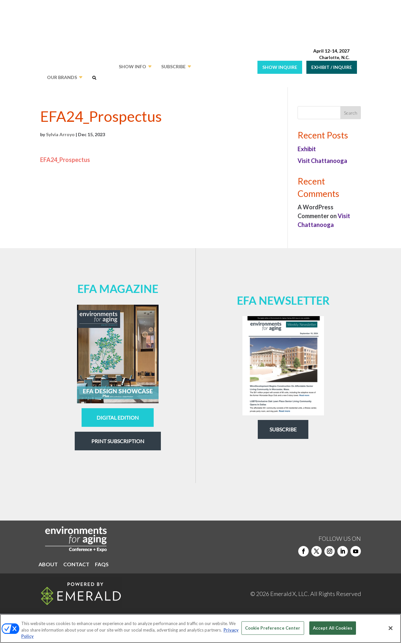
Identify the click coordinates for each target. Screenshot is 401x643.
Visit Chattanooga (322, 160)
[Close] (390, 628)
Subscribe (283, 429)
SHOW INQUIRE (279, 67)
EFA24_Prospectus (65, 159)
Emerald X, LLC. (289, 593)
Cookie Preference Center (273, 627)
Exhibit (307, 149)
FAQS (102, 564)
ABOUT (48, 564)
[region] (200, 628)
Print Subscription (117, 441)
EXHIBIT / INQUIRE (331, 67)
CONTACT (76, 564)
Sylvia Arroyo (60, 134)
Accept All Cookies (332, 627)
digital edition (118, 417)
